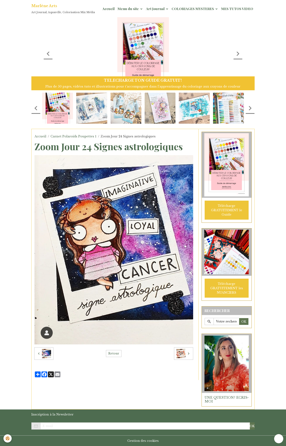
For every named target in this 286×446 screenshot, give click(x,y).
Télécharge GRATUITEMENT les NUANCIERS (226, 288)
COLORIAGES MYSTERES (193, 8)
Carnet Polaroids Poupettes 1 (73, 136)
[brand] (63, 8)
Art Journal (155, 8)
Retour (113, 353)
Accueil (108, 8)
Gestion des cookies (143, 441)
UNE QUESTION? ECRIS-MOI (227, 399)
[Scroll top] (278, 438)
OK (243, 321)
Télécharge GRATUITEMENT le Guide (226, 210)
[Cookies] (8, 438)
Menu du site (128, 8)
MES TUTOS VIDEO (237, 8)
